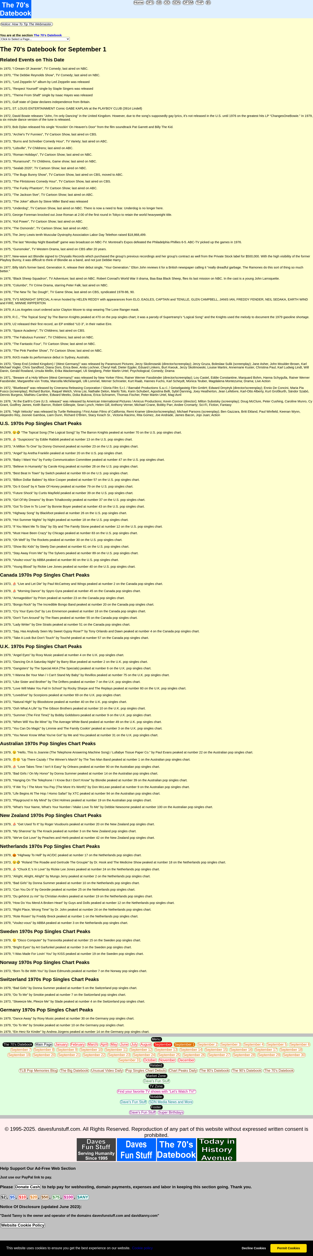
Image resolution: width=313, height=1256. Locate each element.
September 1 (185, 1044)
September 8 (44, 1050)
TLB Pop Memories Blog (38, 1070)
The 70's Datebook (48, 35)
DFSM (188, 2)
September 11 (116, 1050)
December (186, 1060)
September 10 (91, 1050)
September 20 (44, 1055)
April (104, 1044)
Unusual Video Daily (107, 1070)
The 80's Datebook (214, 1070)
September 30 (294, 1055)
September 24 (144, 1055)
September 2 (208, 1044)
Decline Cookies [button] (254, 1248)
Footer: (156, 1107)
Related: (156, 1065)
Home (138, 2)
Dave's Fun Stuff (156, 1081)
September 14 (191, 1050)
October (150, 1060)
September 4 (254, 1044)
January (61, 1044)
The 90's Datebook (246, 1070)
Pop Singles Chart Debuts (146, 1070)
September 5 (277, 1044)
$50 (45, 1197)
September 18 (291, 1050)
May (114, 1044)
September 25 (169, 1055)
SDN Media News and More (170, 1102)
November (167, 1060)
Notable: (156, 1097)
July (134, 1044)
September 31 (130, 1060)
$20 (33, 1197)
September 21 (69, 1055)
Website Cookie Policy (22, 1225)
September (162, 1044)
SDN (176, 2)
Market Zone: (156, 1076)
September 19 (19, 1055)
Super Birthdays (170, 1112)
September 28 (244, 1055)
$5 (208, 2)
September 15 (216, 1050)
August (145, 1044)
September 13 (166, 1050)
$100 (68, 1197)
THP (199, 2)
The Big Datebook (74, 1070)
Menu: (156, 1039)
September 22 (94, 1055)
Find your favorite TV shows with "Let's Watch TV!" (156, 1091)
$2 (3, 1197)
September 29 (269, 1055)
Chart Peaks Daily (183, 1070)
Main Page (43, 1044)
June (124, 1044)
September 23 (119, 1055)
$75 (56, 1197)
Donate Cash (27, 1187)
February (78, 1044)
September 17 (266, 1050)
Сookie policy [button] (142, 1248)
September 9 (67, 1050)
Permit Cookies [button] (288, 1248)
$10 (22, 1197)
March (92, 1044)
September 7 (21, 1050)
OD (167, 2)
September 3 (231, 1044)
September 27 (219, 1055)
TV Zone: (156, 1086)
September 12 (141, 1050)
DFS (150, 2)
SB (159, 2)
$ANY (82, 1197)
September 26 (194, 1055)
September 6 (300, 1044)
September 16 (241, 1050)
